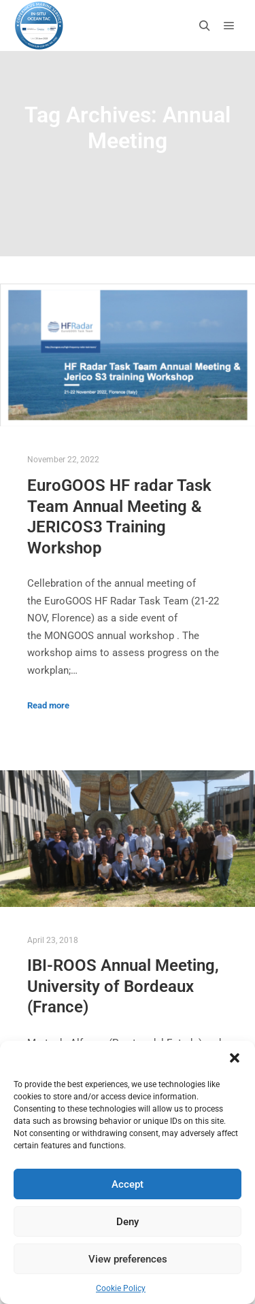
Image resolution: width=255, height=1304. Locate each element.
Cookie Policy (121, 1288)
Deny (127, 1222)
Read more (48, 705)
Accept (127, 1184)
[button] (234, 1058)
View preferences (127, 1259)
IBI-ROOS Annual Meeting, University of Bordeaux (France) (123, 986)
